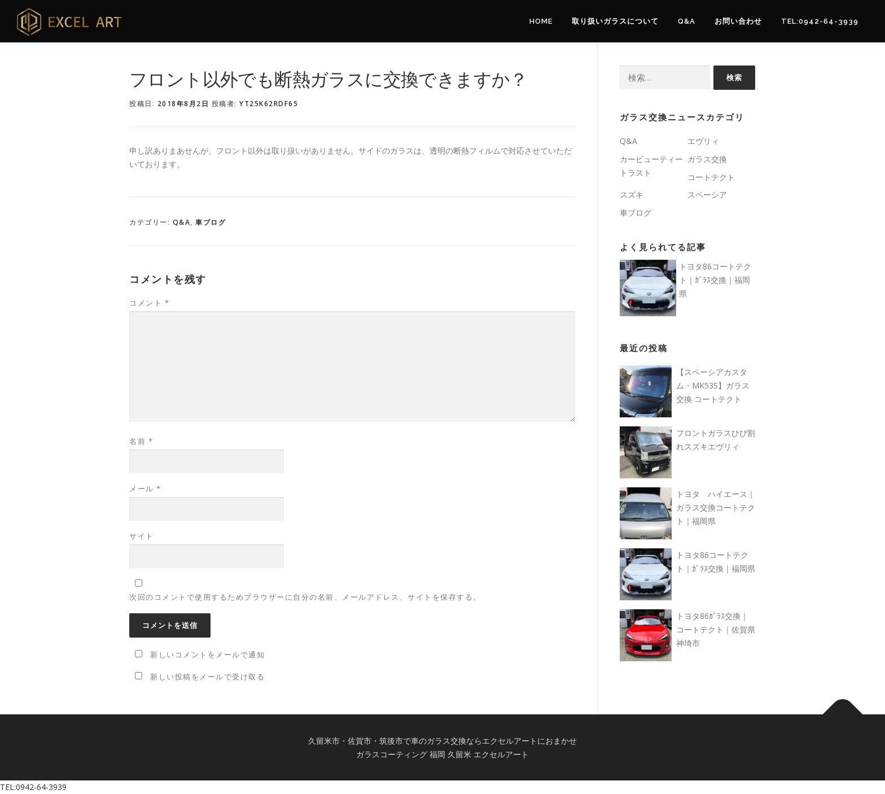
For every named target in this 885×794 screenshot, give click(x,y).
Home (541, 21)
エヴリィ (703, 141)
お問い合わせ (738, 21)
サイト (141, 536)
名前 (141, 441)
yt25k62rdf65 (268, 103)
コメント (149, 303)
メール (145, 488)
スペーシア (707, 194)
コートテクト (711, 177)
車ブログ (210, 222)
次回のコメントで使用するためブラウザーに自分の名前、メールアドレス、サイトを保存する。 (305, 597)
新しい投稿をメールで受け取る (207, 676)
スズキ (631, 194)
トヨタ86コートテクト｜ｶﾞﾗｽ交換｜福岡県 (715, 280)
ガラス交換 (707, 159)
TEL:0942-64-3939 (819, 21)
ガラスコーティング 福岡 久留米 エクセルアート (442, 754)
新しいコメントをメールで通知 (207, 654)
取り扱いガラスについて (615, 21)
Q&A (686, 21)
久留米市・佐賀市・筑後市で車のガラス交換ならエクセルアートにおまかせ (442, 740)
